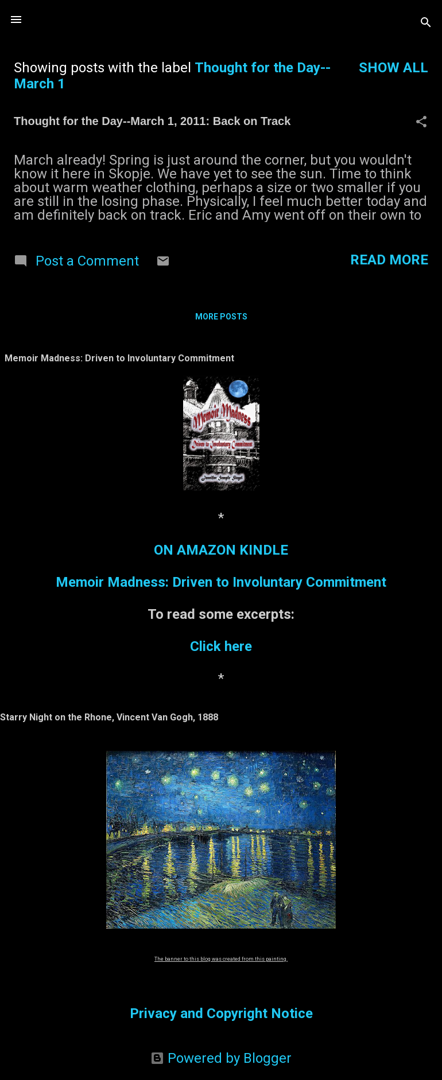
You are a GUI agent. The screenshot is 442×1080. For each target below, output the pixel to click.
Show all (393, 68)
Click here (221, 646)
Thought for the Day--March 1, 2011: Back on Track (152, 121)
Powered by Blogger (221, 1058)
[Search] (426, 23)
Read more (389, 260)
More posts (221, 316)
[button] (421, 123)
